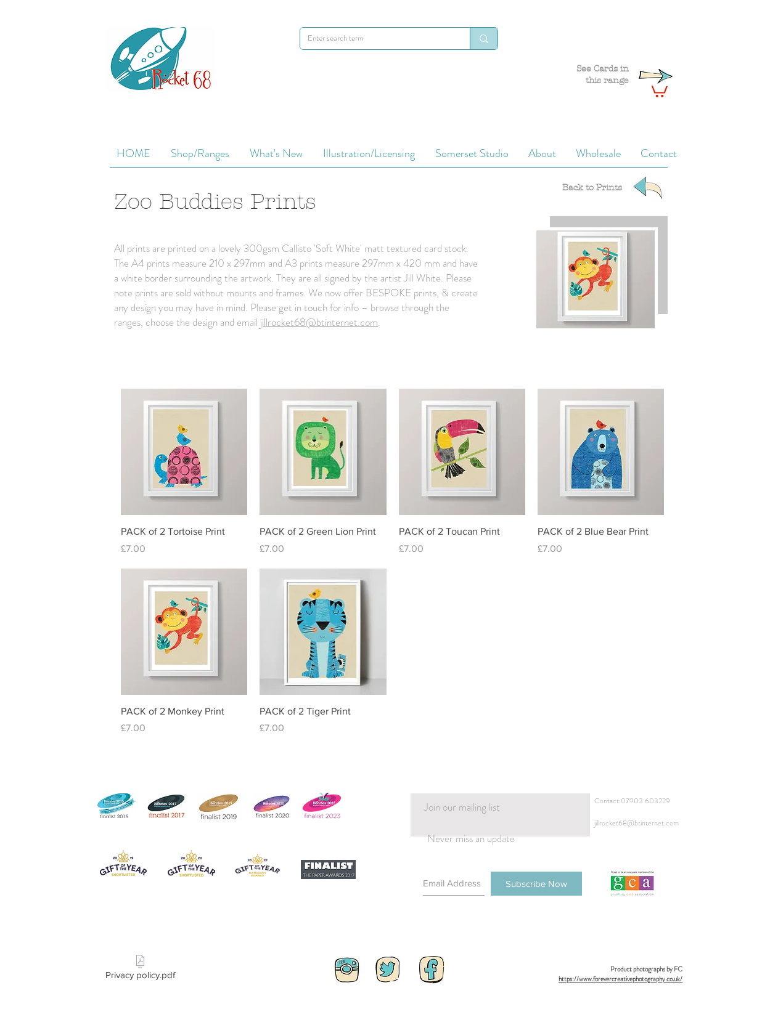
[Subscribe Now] (536, 884)
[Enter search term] (376, 38)
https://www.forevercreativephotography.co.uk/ (620, 979)
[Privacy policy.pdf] (140, 969)
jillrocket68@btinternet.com (319, 322)
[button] (658, 89)
